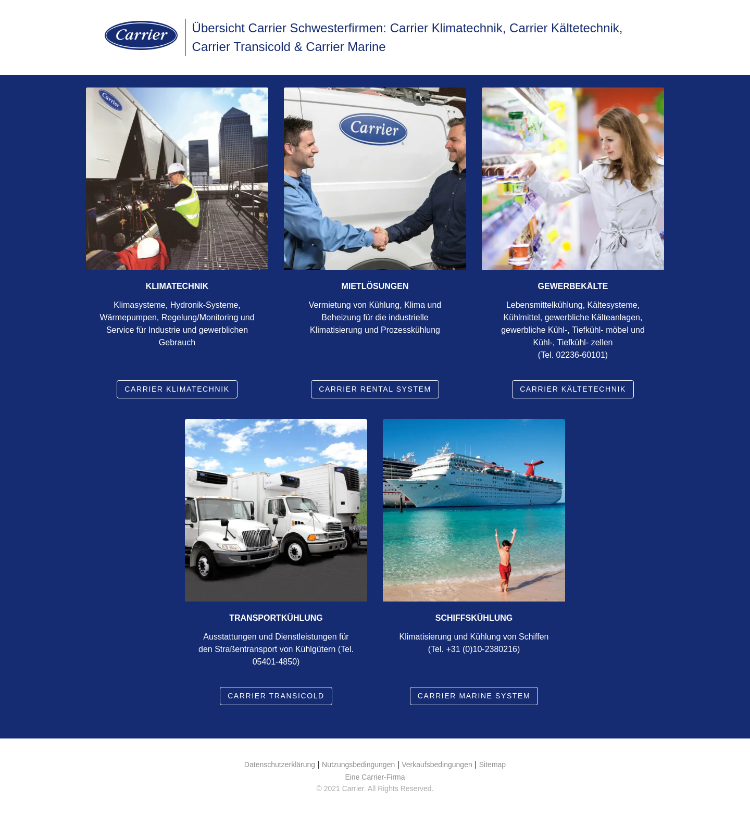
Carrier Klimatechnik (176, 389)
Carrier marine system (474, 696)
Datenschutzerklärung (279, 764)
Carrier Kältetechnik (573, 389)
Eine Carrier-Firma (375, 777)
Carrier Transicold (276, 696)
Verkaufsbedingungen (437, 764)
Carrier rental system (375, 389)
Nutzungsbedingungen (358, 764)
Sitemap (492, 764)
